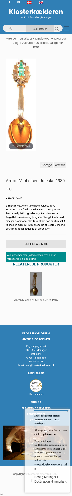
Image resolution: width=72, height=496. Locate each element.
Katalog (11, 39)
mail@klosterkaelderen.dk (40, 365)
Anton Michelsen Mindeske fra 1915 (36, 300)
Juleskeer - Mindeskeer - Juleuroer (43, 39)
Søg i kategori (40, 29)
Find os (36, 402)
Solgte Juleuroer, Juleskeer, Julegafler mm (38, 45)
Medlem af (36, 373)
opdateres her (48, 434)
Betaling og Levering (36, 408)
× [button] (68, 411)
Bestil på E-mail (36, 244)
